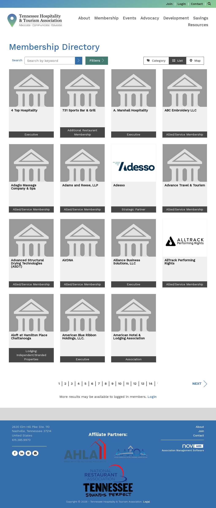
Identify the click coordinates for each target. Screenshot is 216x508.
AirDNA (67, 260)
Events (129, 18)
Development (176, 18)
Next (199, 384)
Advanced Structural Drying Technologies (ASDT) (27, 263)
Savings (200, 18)
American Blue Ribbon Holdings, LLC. (79, 337)
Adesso (119, 185)
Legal (146, 501)
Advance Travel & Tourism (185, 185)
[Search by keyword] (49, 60)
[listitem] (171, 4)
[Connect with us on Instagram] (28, 453)
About (84, 18)
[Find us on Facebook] (15, 453)
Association (134, 359)
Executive (31, 134)
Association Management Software (183, 448)
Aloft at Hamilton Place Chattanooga (29, 337)
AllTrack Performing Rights (180, 262)
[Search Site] (210, 4)
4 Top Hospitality (24, 110)
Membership (106, 18)
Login (152, 397)
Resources (198, 25)
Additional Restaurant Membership (82, 132)
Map (195, 60)
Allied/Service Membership (184, 134)
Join (201, 431)
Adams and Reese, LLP (80, 185)
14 (151, 384)
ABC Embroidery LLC (180, 110)
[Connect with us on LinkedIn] (21, 453)
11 (127, 384)
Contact (198, 435)
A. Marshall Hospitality (130, 110)
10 (120, 384)
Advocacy (149, 18)
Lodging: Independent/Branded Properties (31, 355)
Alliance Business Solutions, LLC (126, 262)
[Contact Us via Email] (35, 453)
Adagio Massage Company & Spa (23, 187)
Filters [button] (96, 60)
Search (17, 60)
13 (142, 384)
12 (134, 384)
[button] (78, 61)
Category (156, 60)
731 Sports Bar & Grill (78, 110)
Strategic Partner (133, 209)
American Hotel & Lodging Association (129, 337)
